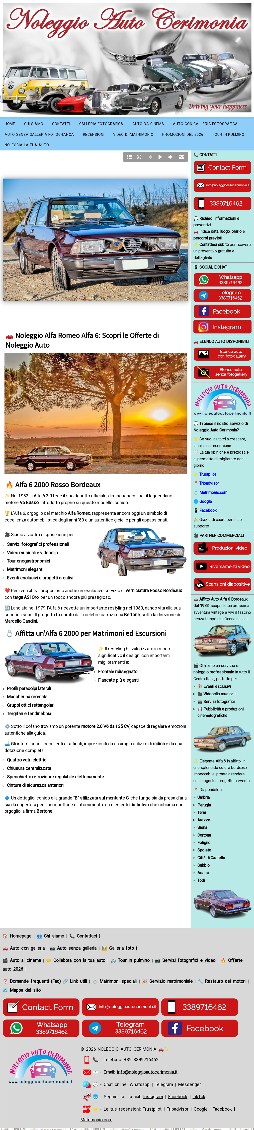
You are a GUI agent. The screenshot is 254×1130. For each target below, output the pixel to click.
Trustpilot (207, 477)
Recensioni (182, 136)
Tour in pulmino (79, 147)
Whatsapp (140, 1087)
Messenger (189, 1087)
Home (11, 124)
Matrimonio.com (213, 495)
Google (205, 504)
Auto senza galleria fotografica (122, 136)
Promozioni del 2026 (28, 147)
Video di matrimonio (226, 136)
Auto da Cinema (162, 124)
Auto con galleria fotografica (40, 136)
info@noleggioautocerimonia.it (147, 1075)
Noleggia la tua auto (131, 147)
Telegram (164, 1087)
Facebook (208, 513)
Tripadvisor (209, 486)
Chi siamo (37, 124)
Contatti (67, 124)
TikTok (199, 1099)
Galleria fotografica (110, 124)
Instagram (153, 1099)
